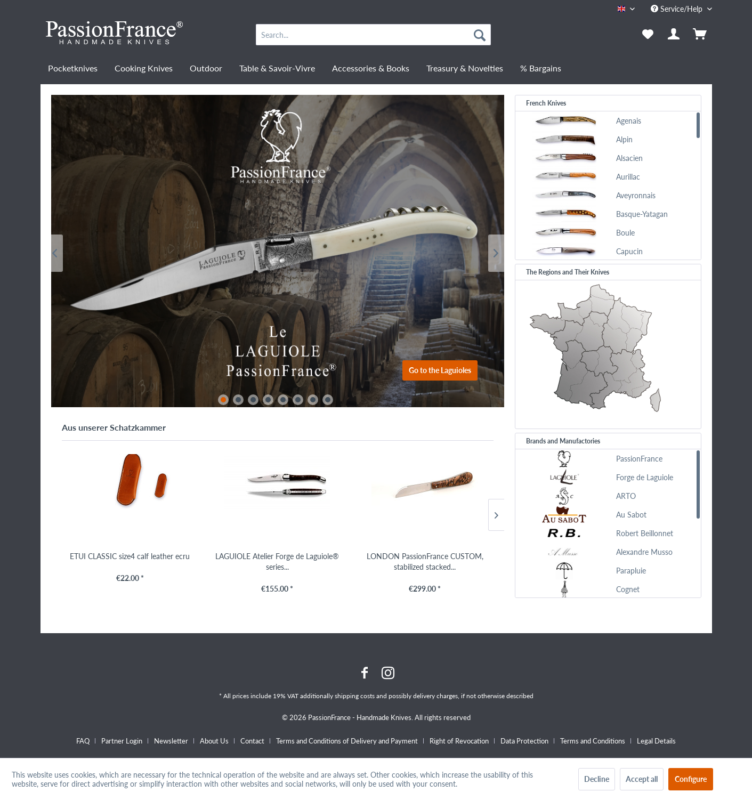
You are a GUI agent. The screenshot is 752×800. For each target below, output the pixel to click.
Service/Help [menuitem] (678, 8)
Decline (596, 778)
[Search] (479, 34)
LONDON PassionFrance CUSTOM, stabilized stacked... (425, 561)
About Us (214, 741)
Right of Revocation (459, 741)
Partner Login (121, 741)
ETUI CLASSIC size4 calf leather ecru (130, 556)
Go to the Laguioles (440, 370)
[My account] (674, 34)
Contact (252, 741)
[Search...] (373, 34)
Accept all (642, 778)
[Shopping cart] (701, 34)
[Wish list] (648, 34)
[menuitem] (373, 34)
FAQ (83, 741)
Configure (691, 778)
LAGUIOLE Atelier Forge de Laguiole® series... (277, 561)
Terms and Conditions (592, 741)
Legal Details (656, 741)
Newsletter (171, 741)
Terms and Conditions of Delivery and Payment (347, 741)
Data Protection (524, 741)
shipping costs (355, 696)
